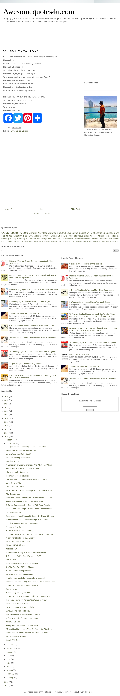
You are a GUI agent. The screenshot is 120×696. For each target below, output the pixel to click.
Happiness (6, 235)
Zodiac (86, 236)
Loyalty (92, 241)
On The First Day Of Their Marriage (21, 567)
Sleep (40, 241)
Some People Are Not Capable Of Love (22, 469)
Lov (88, 241)
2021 (6, 415)
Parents (116, 239)
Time (111, 241)
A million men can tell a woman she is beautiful (25, 578)
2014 (6, 682)
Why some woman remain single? (20, 574)
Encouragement (111, 233)
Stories (25, 131)
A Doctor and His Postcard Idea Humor (22, 618)
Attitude (47, 236)
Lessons (106, 236)
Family (70, 236)
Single (9, 241)
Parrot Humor (11, 589)
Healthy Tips (70, 241)
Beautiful (61, 233)
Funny (12, 131)
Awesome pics (20, 235)
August (10, 652)
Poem (50, 239)
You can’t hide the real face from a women (23, 614)
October (10, 645)
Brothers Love (16, 241)
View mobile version (42, 213)
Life (65, 236)
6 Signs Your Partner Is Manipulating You (23, 585)
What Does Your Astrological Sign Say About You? (27, 633)
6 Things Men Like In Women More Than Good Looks (31, 325)
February (11, 674)
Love (68, 233)
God (42, 236)
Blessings (47, 241)
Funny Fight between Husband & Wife (22, 625)
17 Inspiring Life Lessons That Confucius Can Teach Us (29, 629)
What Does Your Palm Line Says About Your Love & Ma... (30, 490)
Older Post (75, 209)
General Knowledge (39, 233)
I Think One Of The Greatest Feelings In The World (27, 520)
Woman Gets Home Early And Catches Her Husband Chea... (31, 582)
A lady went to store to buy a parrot (20, 538)
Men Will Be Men (13, 622)
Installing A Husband (14, 461)
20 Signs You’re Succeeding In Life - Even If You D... (28, 447)
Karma (84, 241)
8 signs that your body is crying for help (25, 364)
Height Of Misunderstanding (17, 476)
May (9, 663)
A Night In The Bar (13, 527)
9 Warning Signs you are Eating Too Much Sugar (29, 301)
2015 (6, 437)
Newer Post (9, 209)
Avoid (102, 239)
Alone (100, 236)
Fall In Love (11, 560)
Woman (54, 236)
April (9, 666)
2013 (6, 686)
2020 (6, 418)
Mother (36, 236)
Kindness (93, 236)
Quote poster (10, 232)
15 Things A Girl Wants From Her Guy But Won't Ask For (29, 534)
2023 (6, 407)
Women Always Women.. (16, 636)
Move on (31, 241)
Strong (61, 236)
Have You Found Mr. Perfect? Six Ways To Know (26, 600)
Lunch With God (13, 640)
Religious (115, 236)
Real (83, 239)
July (8, 656)
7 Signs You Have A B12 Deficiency (24, 313)
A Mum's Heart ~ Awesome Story (19, 531)
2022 (6, 411)
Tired (94, 239)
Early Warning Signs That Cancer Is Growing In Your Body (33, 289)
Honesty (13, 239)
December (11, 440)
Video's (115, 241)
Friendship (5, 239)
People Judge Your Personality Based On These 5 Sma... (30, 516)
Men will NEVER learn (15, 545)
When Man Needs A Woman (18, 542)
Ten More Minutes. (14, 512)
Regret (3, 241)
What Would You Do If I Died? (18, 454)
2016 (6, 433)
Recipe (106, 241)
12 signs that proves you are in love (21, 607)
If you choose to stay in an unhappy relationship (26, 552)
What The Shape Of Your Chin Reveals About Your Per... (29, 498)
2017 (6, 429)
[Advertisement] (48, 36)
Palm (36, 241)
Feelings (44, 239)
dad (97, 239)
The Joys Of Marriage (15, 494)
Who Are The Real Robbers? (18, 611)
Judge (80, 241)
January (10, 677)
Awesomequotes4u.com (38, 11)
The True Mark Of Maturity (17, 472)
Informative (78, 236)
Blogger (92, 692)
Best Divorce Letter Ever (79, 354)
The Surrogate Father (15, 487)
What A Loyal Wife (13, 483)
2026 (6, 396)
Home (42, 209)
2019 (6, 422)
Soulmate (65, 239)
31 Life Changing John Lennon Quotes (22, 523)
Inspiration (84, 233)
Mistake (97, 241)
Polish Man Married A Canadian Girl (21, 450)
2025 (6, 400)
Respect (33, 239)
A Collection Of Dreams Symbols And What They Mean (29, 465)
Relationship (96, 233)
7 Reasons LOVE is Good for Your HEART (23, 556)
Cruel (59, 241)
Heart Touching (75, 239)
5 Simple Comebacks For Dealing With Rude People (28, 505)
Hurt (27, 239)
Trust (38, 239)
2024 (6, 404)
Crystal (63, 241)
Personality (57, 239)
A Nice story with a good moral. (19, 593)
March (9, 670)
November (11, 443)
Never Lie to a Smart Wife (17, 604)
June (9, 659)
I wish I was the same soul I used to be (22, 563)
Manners (25, 241)
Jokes (18, 131)
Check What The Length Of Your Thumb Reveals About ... (30, 509)
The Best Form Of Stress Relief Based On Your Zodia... (29, 479)
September (11, 648)
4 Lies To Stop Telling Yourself (18, 571)
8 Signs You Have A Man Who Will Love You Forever (28, 596)
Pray (102, 241)
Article (24, 232)
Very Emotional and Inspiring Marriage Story (24, 501)
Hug (76, 241)
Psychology (21, 239)
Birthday (88, 239)
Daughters (108, 239)
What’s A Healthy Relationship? (19, 458)
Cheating (54, 241)
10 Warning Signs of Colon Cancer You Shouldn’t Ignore (32, 352)
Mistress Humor (12, 549)
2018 (6, 426)
